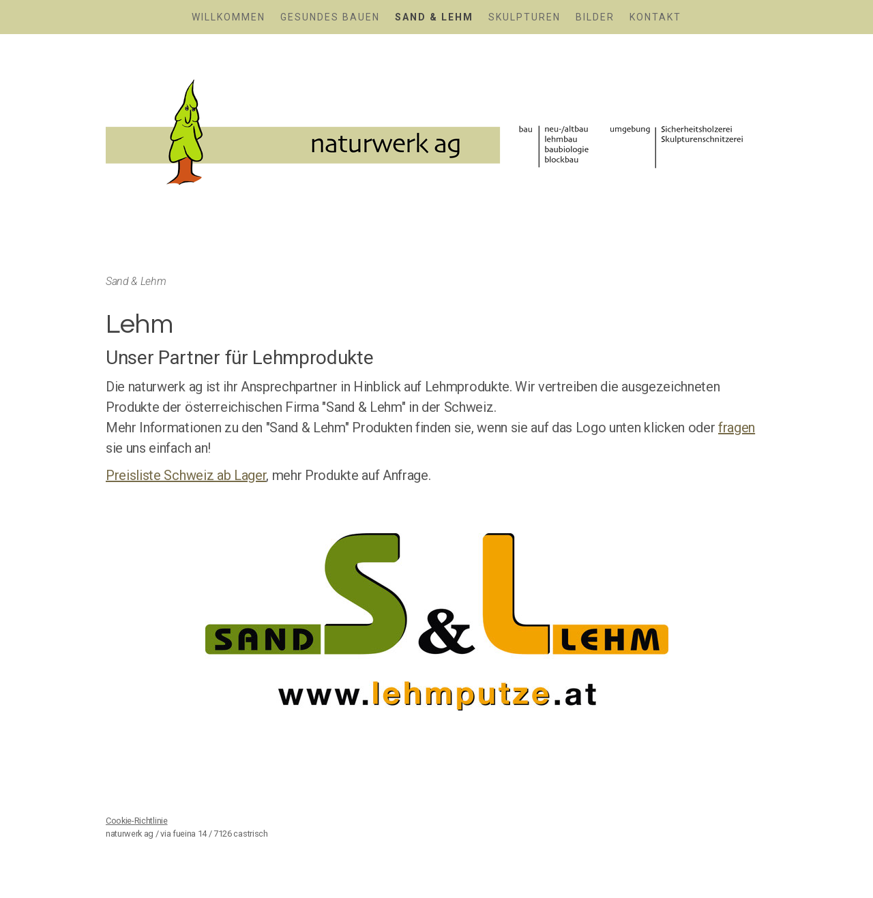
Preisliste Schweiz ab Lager (186, 475)
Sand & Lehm (434, 17)
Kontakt (655, 17)
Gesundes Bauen (330, 17)
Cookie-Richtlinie (137, 820)
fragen (736, 427)
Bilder (595, 17)
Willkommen (228, 17)
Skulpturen (524, 17)
